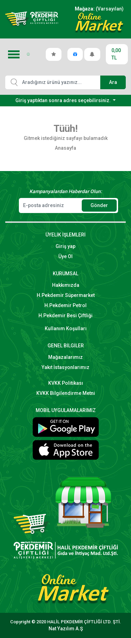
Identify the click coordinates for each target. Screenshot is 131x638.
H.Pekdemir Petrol (65, 305)
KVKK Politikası (65, 383)
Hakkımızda (65, 285)
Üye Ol (65, 256)
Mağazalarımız (65, 357)
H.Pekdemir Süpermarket (66, 295)
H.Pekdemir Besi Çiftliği (65, 315)
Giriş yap (65, 246)
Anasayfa (65, 148)
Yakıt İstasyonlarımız (65, 367)
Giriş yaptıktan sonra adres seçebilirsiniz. (63, 100)
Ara (113, 82)
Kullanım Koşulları (66, 328)
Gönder (99, 205)
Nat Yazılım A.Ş (66, 628)
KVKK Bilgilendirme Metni (65, 393)
